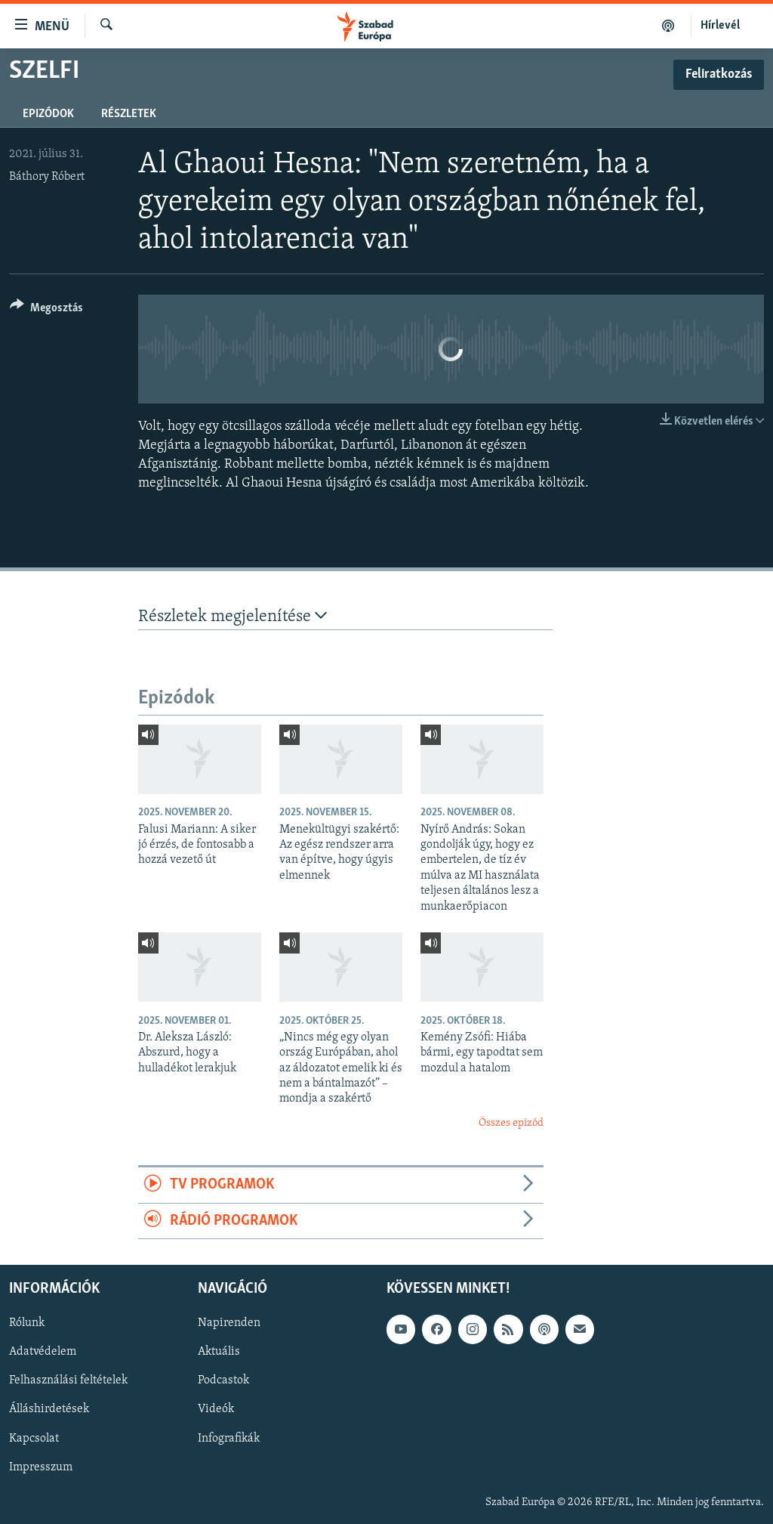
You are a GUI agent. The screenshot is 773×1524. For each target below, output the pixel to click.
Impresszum (40, 1467)
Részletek (128, 114)
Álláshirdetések (49, 1410)
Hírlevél (720, 26)
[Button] (46, 310)
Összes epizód (511, 1123)
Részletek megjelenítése (232, 616)
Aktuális (219, 1352)
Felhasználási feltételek (68, 1380)
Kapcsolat (34, 1439)
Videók (216, 1410)
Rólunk (27, 1323)
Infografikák (229, 1439)
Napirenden (229, 1323)
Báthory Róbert (47, 177)
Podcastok (223, 1380)
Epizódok (48, 114)
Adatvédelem (42, 1352)
